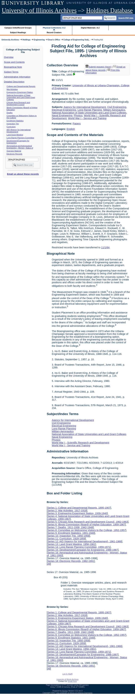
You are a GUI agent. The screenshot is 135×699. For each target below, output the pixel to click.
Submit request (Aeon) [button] (99, 66)
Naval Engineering (62, 115)
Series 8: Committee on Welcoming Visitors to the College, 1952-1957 (86, 530)
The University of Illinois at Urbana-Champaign (74, 693)
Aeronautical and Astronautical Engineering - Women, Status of (20, 147)
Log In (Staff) (67, 674)
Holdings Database (109, 10)
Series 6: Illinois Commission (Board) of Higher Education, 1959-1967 (86, 524)
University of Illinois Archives (39, 10)
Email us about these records (23, 174)
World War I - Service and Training (87, 118)
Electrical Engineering (64, 109)
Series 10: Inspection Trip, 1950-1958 (68, 535)
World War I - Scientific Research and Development (80, 442)
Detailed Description (14, 81)
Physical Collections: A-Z (54, 28)
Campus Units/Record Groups (18, 28)
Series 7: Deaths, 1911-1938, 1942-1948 (70, 527)
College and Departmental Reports (21, 86)
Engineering (39, 40)
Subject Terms (11, 72)
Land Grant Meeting (15, 135)
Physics (78, 115)
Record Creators (54, 32)
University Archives (10, 40)
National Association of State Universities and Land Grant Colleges (89, 112)
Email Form (72, 681)
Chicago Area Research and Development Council (18, 103)
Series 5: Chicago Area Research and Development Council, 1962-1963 (87, 521)
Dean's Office (54, 40)
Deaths (10, 113)
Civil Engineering (116, 107)
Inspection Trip (13, 124)
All (48, 563)
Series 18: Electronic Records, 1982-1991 (70, 561)
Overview (9, 57)
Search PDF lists (125, 18)
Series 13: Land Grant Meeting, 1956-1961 (71, 544)
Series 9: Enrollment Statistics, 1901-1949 (70, 533)
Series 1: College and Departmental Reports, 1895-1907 (78, 507)
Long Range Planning (89, 109)
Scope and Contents (14, 62)
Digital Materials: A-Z (90, 28)
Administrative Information (17, 76)
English (71, 129)
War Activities (12, 89)
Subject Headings (18, 32)
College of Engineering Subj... (76, 40)
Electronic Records (14, 154)
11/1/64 (105, 247)
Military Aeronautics (114, 109)
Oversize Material (14, 151)
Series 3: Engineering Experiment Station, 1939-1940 (77, 513)
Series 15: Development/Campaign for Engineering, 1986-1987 (82, 549)
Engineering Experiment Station (20, 92)
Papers (77, 123)
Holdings (26, 40)
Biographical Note (13, 67)
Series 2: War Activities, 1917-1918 (66, 510)
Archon (65, 691)
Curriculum (11, 127)
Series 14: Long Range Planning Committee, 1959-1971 (78, 547)
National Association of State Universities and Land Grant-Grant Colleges (21, 97)
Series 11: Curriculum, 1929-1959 (66, 538)
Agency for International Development (85, 107)
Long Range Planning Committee (20, 138)
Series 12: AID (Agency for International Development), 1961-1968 (84, 541)
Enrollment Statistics (15, 121)
